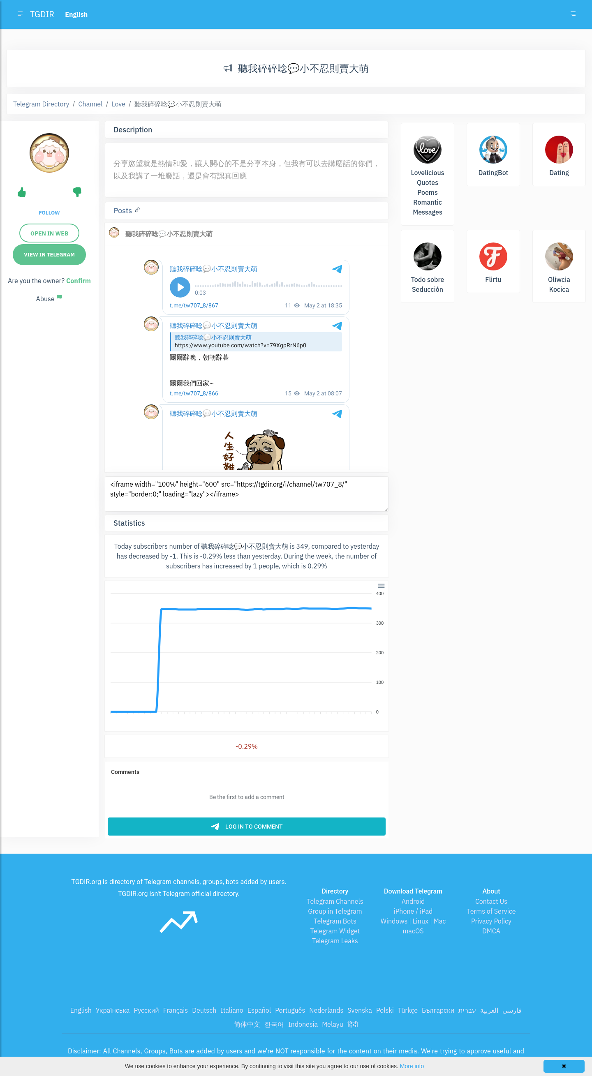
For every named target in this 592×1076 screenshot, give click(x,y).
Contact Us (491, 901)
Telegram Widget (335, 931)
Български (438, 1010)
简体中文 (247, 1024)
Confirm (78, 281)
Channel (91, 104)
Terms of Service (491, 911)
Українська (113, 1010)
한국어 (274, 1024)
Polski (385, 1010)
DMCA (491, 931)
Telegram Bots (335, 921)
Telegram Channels (335, 901)
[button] (380, 585)
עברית (467, 1010)
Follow (49, 212)
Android (413, 901)
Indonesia (303, 1024)
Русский (146, 1010)
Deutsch (204, 1010)
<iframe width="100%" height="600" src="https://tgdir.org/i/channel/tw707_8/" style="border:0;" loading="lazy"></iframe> (246, 494)
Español (259, 1010)
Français (175, 1010)
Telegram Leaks (335, 941)
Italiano (231, 1010)
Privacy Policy (491, 921)
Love (118, 104)
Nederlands (326, 1010)
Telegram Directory (41, 104)
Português (290, 1010)
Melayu (332, 1024)
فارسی (512, 1010)
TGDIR (42, 14)
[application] (246, 653)
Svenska (359, 1010)
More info (412, 1066)
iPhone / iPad (413, 911)
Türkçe (408, 1010)
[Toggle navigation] (573, 14)
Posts (123, 210)
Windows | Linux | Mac (413, 921)
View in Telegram (49, 254)
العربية (489, 1010)
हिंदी (352, 1024)
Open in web (49, 233)
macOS (412, 931)
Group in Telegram (335, 911)
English (81, 1010)
